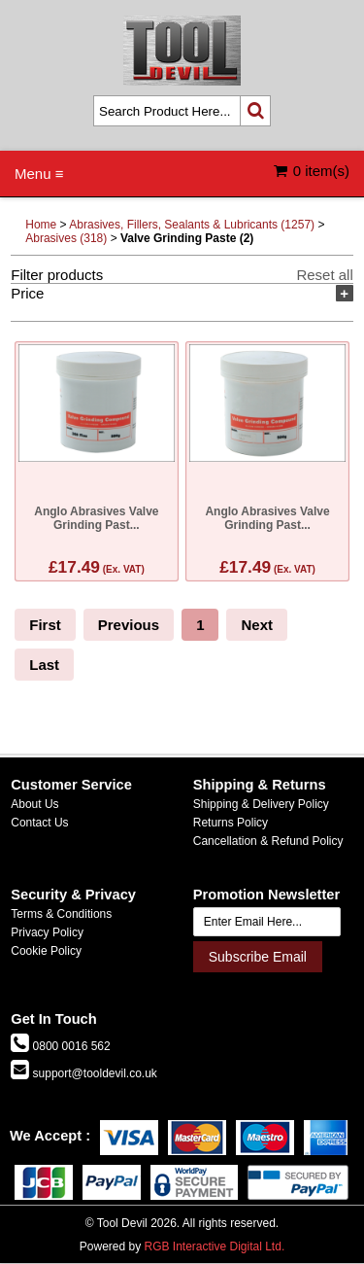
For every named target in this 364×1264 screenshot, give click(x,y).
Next (257, 624)
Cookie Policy (46, 951)
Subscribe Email (258, 957)
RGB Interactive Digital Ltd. (214, 1246)
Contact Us (39, 822)
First (45, 624)
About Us (34, 804)
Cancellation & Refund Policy (268, 841)
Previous (128, 624)
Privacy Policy (47, 932)
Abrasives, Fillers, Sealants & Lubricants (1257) (191, 224)
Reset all (324, 274)
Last (44, 664)
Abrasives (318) (66, 238)
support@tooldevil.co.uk (93, 1073)
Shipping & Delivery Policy (261, 804)
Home (40, 224)
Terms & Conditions (61, 914)
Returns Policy (230, 822)
